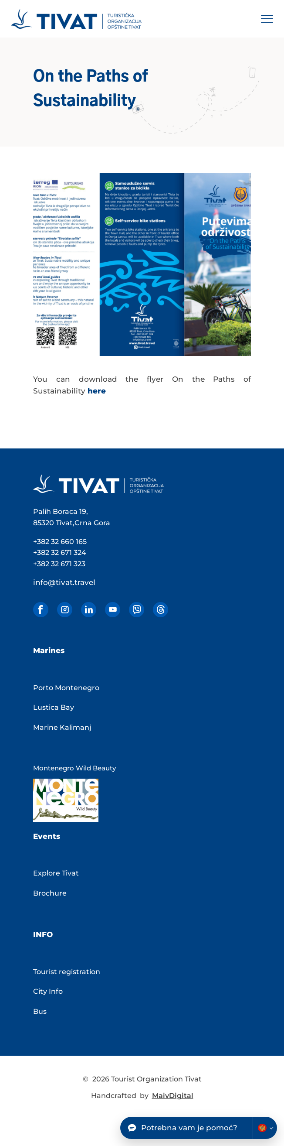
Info (43, 934)
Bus (40, 1011)
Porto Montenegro (66, 688)
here (97, 391)
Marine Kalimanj (62, 727)
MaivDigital (172, 1095)
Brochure (50, 893)
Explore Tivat (56, 873)
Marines (48, 650)
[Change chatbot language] (265, 1128)
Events (46, 836)
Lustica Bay (53, 707)
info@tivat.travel (64, 582)
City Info (48, 991)
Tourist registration (66, 972)
